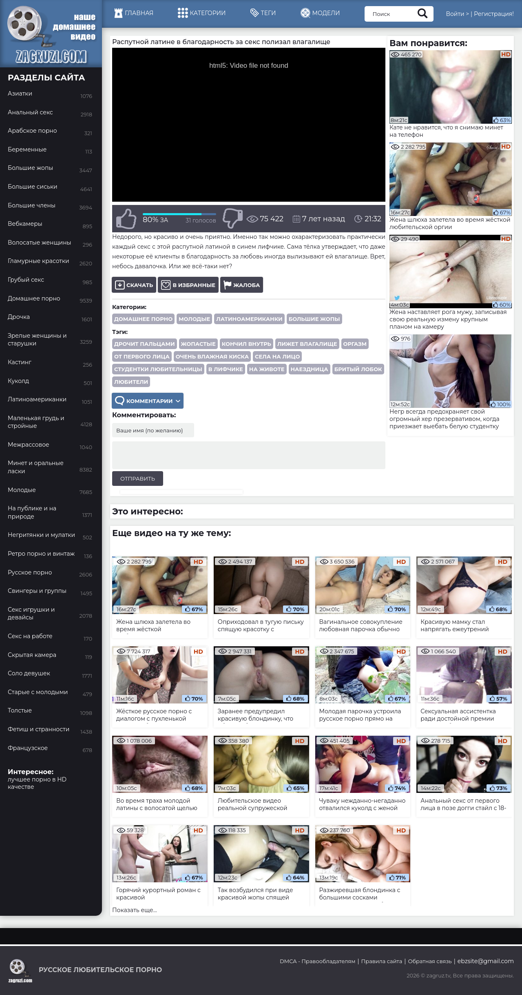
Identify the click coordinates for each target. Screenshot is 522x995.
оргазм (355, 344)
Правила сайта (382, 961)
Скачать (134, 284)
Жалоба (241, 284)
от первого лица (142, 356)
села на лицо (277, 356)
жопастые (198, 344)
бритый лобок (358, 369)
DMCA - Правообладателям (317, 961)
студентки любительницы (158, 369)
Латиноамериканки (249, 319)
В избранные (188, 284)
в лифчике (225, 369)
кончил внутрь (246, 344)
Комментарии (147, 400)
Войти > (457, 14)
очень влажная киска (212, 356)
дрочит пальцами (144, 344)
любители (131, 381)
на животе (267, 369)
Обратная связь (429, 961)
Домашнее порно (143, 319)
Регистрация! (494, 14)
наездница (309, 369)
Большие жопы (314, 319)
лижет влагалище (307, 344)
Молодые (194, 319)
